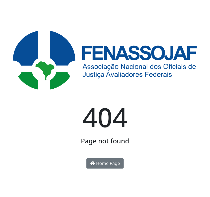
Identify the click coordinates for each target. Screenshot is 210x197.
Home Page (105, 163)
